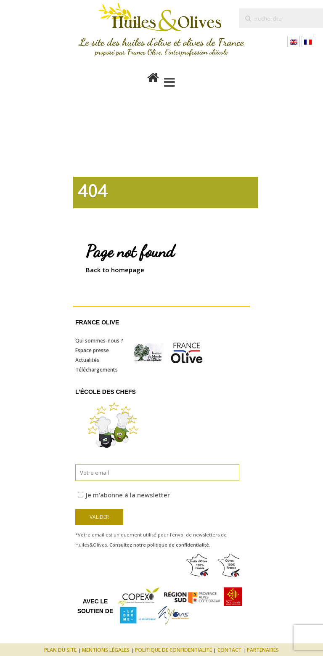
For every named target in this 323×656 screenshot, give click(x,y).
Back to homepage (115, 270)
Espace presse (92, 350)
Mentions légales (106, 649)
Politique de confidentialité (173, 649)
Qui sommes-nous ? (99, 340)
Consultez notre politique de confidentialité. (159, 545)
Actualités (87, 360)
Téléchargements (96, 369)
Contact (229, 649)
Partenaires (263, 649)
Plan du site (60, 649)
